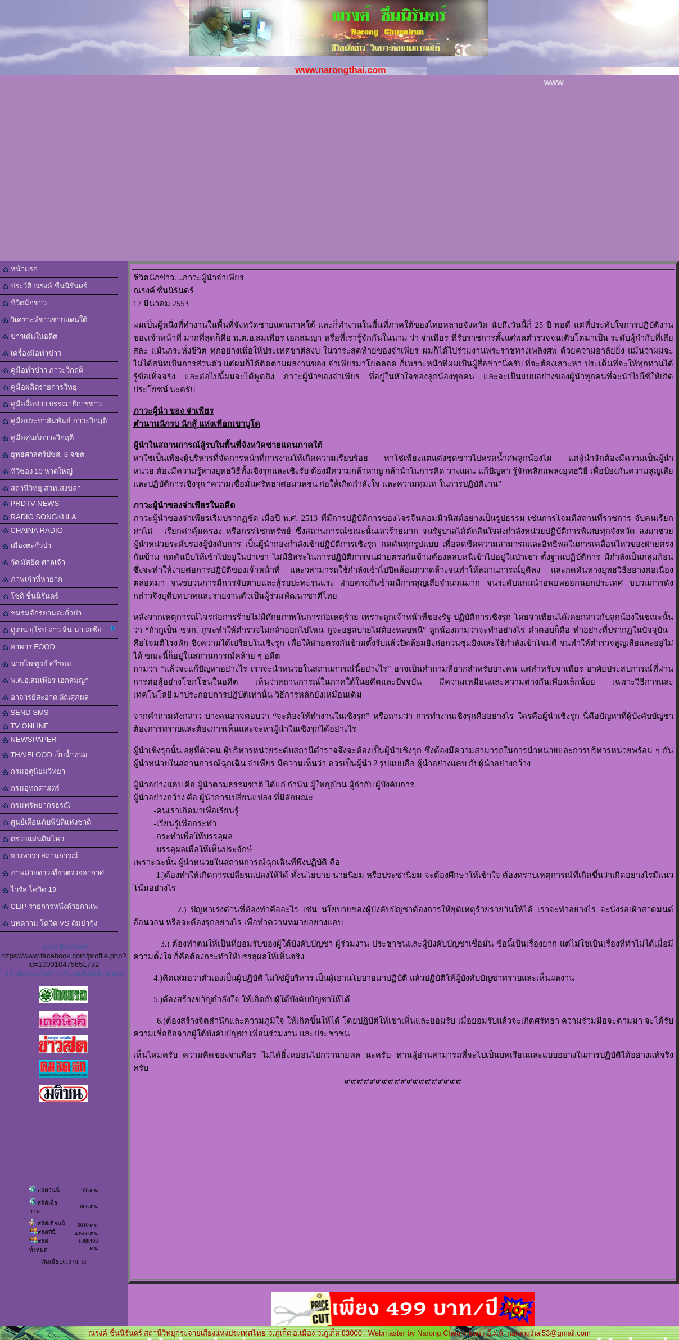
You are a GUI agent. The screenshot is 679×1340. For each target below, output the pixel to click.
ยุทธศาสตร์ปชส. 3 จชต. (44, 454)
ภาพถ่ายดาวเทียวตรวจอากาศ (53, 872)
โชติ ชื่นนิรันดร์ (30, 596)
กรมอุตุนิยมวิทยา (33, 771)
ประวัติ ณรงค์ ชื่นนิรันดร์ (44, 286)
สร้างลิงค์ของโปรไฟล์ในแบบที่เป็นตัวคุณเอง (64, 973)
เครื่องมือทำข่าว (31, 353)
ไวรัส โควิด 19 (29, 889)
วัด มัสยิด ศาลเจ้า (33, 562)
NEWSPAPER (29, 739)
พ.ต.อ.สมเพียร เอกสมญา (45, 680)
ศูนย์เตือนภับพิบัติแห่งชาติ (46, 822)
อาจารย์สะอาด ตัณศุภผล (45, 697)
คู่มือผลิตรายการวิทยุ (39, 387)
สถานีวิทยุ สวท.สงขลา (41, 488)
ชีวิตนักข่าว (24, 302)
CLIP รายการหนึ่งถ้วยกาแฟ (50, 906)
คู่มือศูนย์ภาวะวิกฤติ (38, 437)
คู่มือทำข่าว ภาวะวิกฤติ (42, 370)
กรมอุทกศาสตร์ (31, 788)
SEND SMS (25, 712)
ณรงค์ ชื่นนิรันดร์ (65, 946)
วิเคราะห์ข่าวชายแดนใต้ (44, 319)
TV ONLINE (25, 726)
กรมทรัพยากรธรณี (36, 805)
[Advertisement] (339, 176)
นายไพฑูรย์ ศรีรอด (36, 663)
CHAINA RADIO (32, 530)
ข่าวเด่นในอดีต (29, 336)
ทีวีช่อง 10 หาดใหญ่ (37, 471)
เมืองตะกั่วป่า (26, 545)
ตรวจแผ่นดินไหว (33, 839)
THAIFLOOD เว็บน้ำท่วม (45, 754)
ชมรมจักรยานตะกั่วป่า (42, 613)
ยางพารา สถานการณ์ (40, 856)
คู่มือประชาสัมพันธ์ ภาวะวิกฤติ (54, 421)
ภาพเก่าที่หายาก (32, 579)
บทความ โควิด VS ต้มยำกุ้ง (49, 923)
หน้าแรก (20, 269)
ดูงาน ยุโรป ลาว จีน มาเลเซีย (58, 629)
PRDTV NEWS (30, 503)
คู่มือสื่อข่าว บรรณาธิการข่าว (52, 404)
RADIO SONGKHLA (39, 517)
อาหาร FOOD (28, 646)
